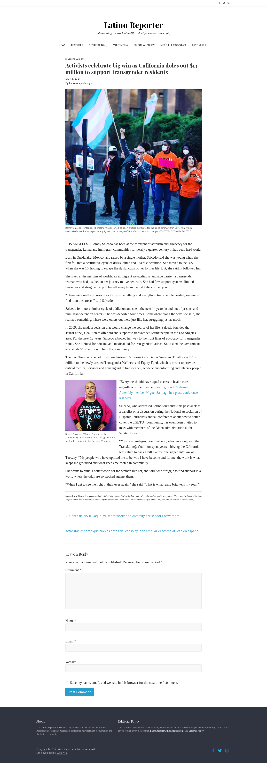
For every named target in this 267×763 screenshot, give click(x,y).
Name (70, 621)
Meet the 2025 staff (173, 45)
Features (77, 45)
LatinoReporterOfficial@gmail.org (167, 731)
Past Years (199, 45)
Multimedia (120, 45)
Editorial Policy (144, 45)
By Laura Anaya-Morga (78, 83)
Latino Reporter (133, 25)
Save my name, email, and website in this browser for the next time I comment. (124, 682)
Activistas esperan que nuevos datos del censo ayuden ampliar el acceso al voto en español (132, 533)
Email (70, 641)
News (62, 45)
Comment (73, 570)
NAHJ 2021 (81, 59)
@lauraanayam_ (186, 499)
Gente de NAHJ (98, 45)
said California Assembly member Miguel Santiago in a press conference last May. (158, 392)
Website (70, 662)
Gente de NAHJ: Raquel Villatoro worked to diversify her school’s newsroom (122, 516)
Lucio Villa (62, 752)
